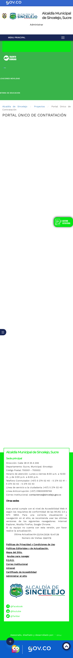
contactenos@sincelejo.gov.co (45, 494)
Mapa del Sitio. (14, 552)
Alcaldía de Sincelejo (14, 106)
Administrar (36, 24)
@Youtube (15, 611)
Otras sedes (12, 500)
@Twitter (15, 616)
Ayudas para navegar (18, 556)
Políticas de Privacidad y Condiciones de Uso (30, 544)
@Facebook (16, 606)
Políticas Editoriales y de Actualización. (27, 548)
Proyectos (39, 106)
